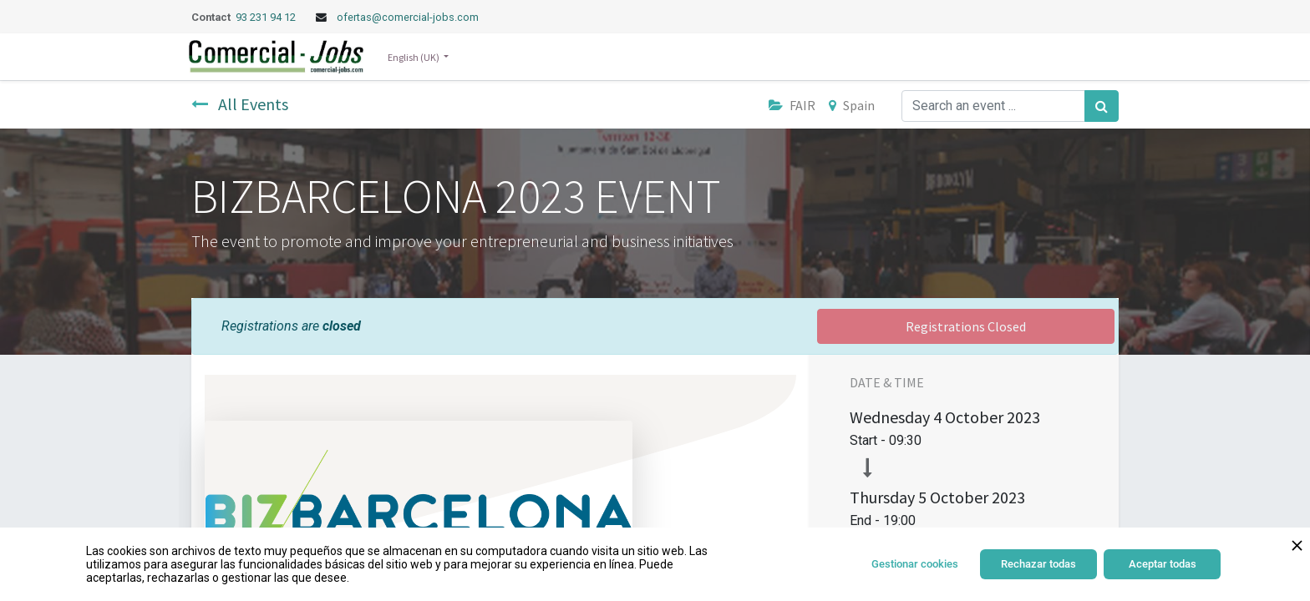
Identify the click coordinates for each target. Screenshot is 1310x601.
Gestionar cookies (914, 564)
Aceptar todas (1162, 564)
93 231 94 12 (267, 17)
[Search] (1101, 106)
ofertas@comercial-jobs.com (408, 17)
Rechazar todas (1038, 564)
